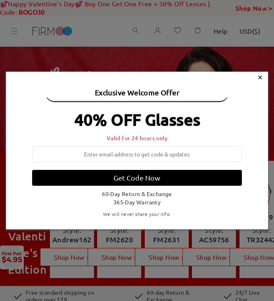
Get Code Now (136, 177)
